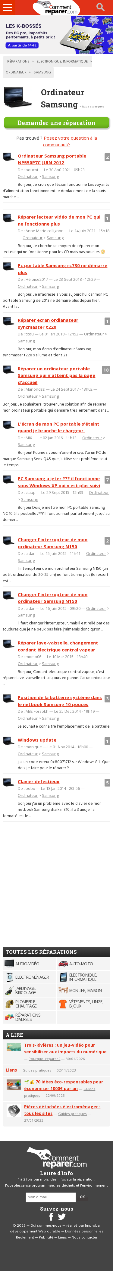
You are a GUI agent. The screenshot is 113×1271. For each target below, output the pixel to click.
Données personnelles (84, 1232)
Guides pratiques (37, 1070)
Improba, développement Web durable (55, 1229)
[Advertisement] (56, 882)
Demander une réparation (56, 123)
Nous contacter (84, 1238)
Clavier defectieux (38, 781)
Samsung (50, 176)
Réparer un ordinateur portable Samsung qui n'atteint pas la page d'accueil (56, 375)
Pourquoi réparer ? (44, 1058)
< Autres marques (92, 106)
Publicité (46, 1238)
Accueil (57, 7)
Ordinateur (28, 176)
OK (82, 1197)
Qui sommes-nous (45, 1226)
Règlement (25, 1238)
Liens (11, 1070)
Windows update (37, 740)
